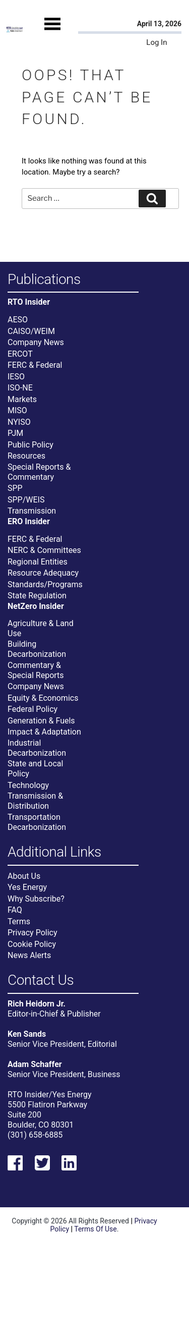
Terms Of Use (95, 1229)
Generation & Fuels (41, 720)
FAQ (15, 910)
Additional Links (54, 852)
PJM (15, 433)
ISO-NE (20, 388)
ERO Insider (29, 521)
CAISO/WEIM (31, 331)
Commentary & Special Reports (36, 670)
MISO (17, 410)
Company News (36, 342)
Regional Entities (38, 562)
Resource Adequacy (43, 573)
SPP (15, 488)
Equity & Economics (43, 698)
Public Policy (30, 445)
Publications (44, 280)
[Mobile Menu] (52, 32)
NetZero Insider (36, 606)
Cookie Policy (32, 944)
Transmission (32, 511)
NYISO (19, 422)
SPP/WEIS (26, 500)
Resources (26, 456)
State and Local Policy (35, 768)
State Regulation (37, 595)
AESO (18, 319)
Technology (28, 785)
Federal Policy (32, 709)
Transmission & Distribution (35, 801)
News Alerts (29, 955)
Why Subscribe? (36, 899)
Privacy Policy (32, 932)
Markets (22, 399)
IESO (16, 376)
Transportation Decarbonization (37, 822)
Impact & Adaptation (44, 732)
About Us (24, 876)
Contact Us (41, 980)
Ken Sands (27, 1034)
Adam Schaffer (35, 1064)
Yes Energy (27, 887)
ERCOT (20, 354)
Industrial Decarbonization (37, 748)
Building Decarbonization (37, 649)
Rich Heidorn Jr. (37, 1004)
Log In (156, 42)
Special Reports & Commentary (39, 472)
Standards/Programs (45, 584)
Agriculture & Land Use (41, 628)
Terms (19, 921)
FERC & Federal (35, 365)
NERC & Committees (44, 550)
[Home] (15, 29)
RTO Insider (29, 302)
